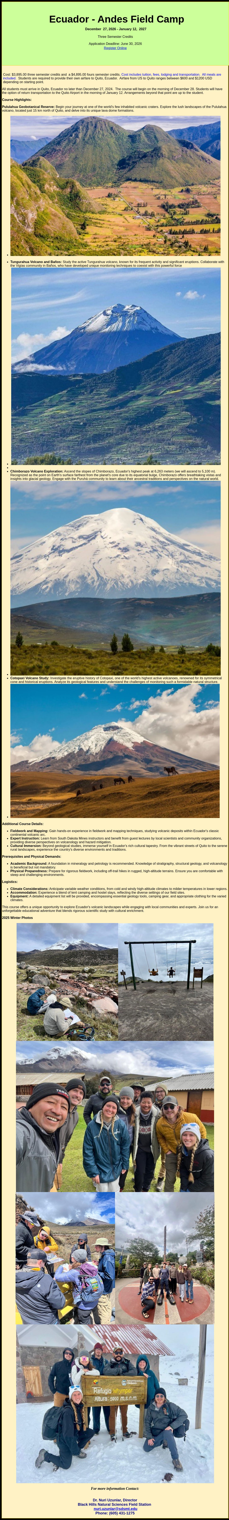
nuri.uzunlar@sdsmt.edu (115, 1509)
